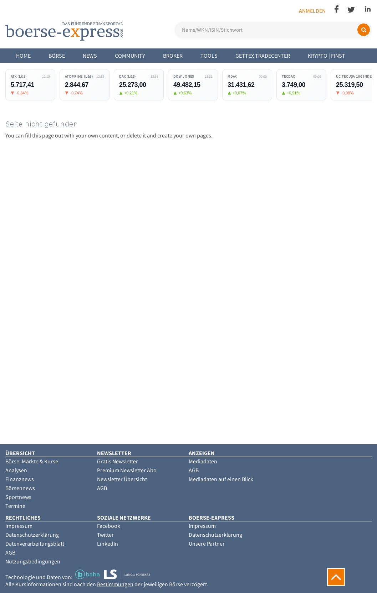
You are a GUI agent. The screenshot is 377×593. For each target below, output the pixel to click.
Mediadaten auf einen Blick (221, 479)
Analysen (16, 470)
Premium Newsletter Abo (127, 470)
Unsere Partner (207, 543)
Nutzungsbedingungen (32, 561)
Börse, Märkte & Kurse (31, 461)
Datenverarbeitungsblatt (34, 543)
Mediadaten (203, 461)
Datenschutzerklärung (32, 534)
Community (130, 55)
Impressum (18, 525)
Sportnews (18, 496)
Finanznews (19, 479)
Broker (173, 55)
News (90, 55)
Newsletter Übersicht (122, 479)
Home (23, 55)
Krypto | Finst (326, 55)
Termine (15, 505)
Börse (57, 55)
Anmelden (312, 10)
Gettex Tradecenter (262, 55)
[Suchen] (363, 30)
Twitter (105, 534)
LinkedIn (107, 543)
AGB (102, 487)
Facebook (108, 525)
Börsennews (20, 487)
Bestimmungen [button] (115, 584)
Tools (209, 55)
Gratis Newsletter (117, 461)
